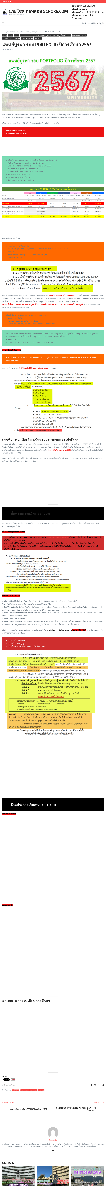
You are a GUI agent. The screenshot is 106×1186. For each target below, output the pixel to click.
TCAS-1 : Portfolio (27, 35)
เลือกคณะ (27, 32)
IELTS (5, 35)
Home (4, 32)
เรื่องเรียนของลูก (80, 9)
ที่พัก (92, 15)
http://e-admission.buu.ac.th (58, 537)
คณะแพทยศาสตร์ (53, 35)
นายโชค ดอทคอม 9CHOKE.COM (38, 11)
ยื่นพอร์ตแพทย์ (65, 35)
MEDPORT (15, 1090)
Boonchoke (53, 1140)
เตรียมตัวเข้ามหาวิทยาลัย (83, 6)
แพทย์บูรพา (33, 1090)
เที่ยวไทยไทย (78, 12)
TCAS (11, 35)
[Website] (53, 1150)
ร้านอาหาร (77, 18)
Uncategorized (40, 35)
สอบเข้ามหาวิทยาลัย (79, 35)
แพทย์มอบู (41, 1090)
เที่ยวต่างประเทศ (80, 15)
